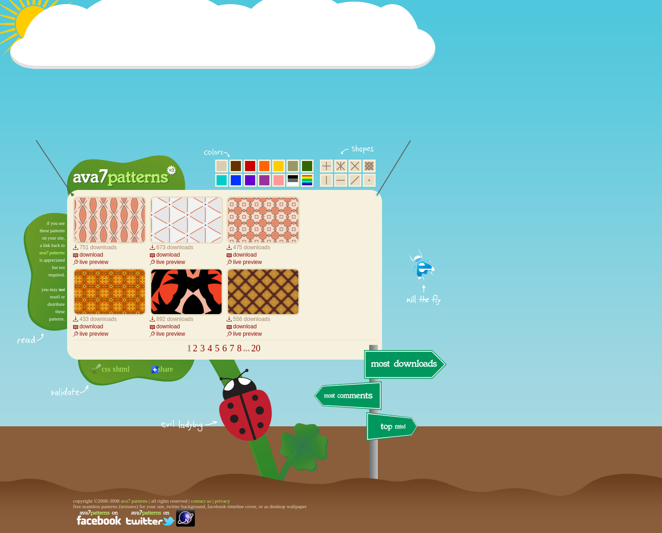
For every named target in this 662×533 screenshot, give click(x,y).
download (91, 255)
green (307, 166)
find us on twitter (150, 518)
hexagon (340, 166)
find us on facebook (99, 518)
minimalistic (369, 180)
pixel (369, 166)
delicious (236, 415)
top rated (393, 428)
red (250, 166)
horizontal (340, 180)
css (106, 369)
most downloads (404, 364)
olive (292, 166)
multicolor (307, 180)
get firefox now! (424, 216)
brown (235, 166)
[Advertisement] (225, 75)
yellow (278, 166)
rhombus (354, 166)
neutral (292, 180)
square (326, 166)
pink (278, 180)
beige (221, 166)
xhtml (121, 369)
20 (256, 348)
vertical (326, 180)
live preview (94, 262)
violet (250, 180)
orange (264, 166)
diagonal (354, 180)
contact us (201, 501)
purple (264, 180)
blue (235, 180)
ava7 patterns (52, 252)
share (165, 369)
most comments (348, 396)
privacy (222, 501)
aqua (221, 180)
